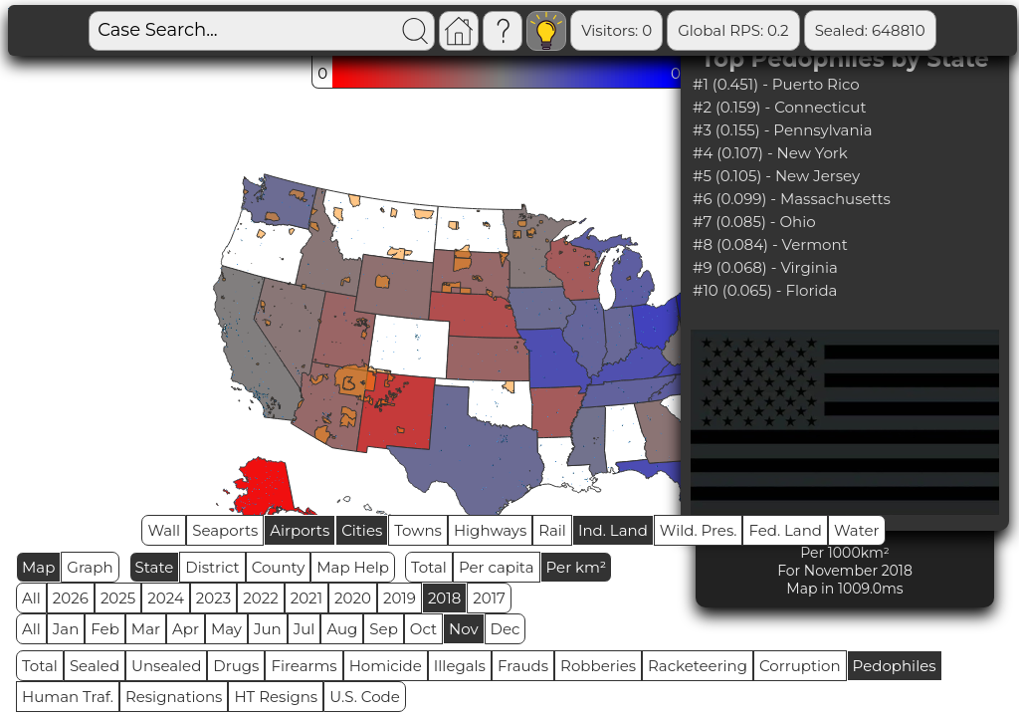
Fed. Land (785, 530)
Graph (89, 567)
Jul (304, 628)
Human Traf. (67, 696)
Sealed (94, 665)
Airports (299, 530)
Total (429, 567)
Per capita (496, 567)
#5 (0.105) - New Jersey (776, 175)
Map (38, 567)
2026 (71, 598)
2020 (352, 598)
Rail (552, 530)
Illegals (460, 665)
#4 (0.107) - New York (770, 152)
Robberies (598, 665)
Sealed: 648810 (870, 30)
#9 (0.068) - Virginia (765, 267)
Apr (185, 628)
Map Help (352, 567)
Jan (66, 628)
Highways (490, 530)
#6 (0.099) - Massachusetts (792, 198)
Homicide (385, 665)
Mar (145, 628)
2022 (260, 598)
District (212, 567)
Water (857, 530)
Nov (464, 628)
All (31, 598)
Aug (341, 628)
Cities (361, 530)
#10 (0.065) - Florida (765, 290)
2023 (213, 598)
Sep (383, 628)
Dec (505, 628)
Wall (163, 530)
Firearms (303, 665)
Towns (418, 530)
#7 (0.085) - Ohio (754, 221)
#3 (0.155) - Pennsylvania (782, 129)
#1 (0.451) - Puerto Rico (776, 84)
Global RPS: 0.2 (733, 30)
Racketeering (697, 665)
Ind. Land (613, 530)
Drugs (236, 665)
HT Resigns (275, 696)
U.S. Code (364, 696)
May (226, 628)
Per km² (576, 567)
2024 (165, 598)
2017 (489, 598)
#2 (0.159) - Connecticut (779, 107)
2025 (118, 598)
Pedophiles (894, 665)
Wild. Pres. (698, 530)
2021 (306, 598)
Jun (268, 628)
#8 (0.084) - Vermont (770, 244)
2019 (399, 598)
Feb (104, 628)
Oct (423, 628)
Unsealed (166, 665)
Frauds (523, 665)
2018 (444, 598)
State (154, 567)
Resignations (174, 696)
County (279, 567)
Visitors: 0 (616, 30)
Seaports (225, 530)
